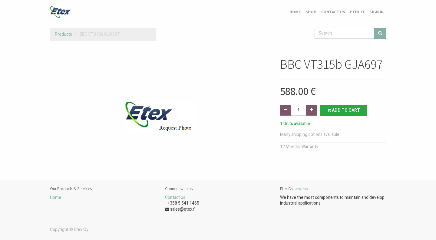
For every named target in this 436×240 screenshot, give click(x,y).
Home (55, 197)
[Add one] (311, 110)
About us (302, 189)
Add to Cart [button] (343, 110)
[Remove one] (285, 110)
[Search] (380, 33)
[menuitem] (295, 12)
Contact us (175, 197)
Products (63, 34)
